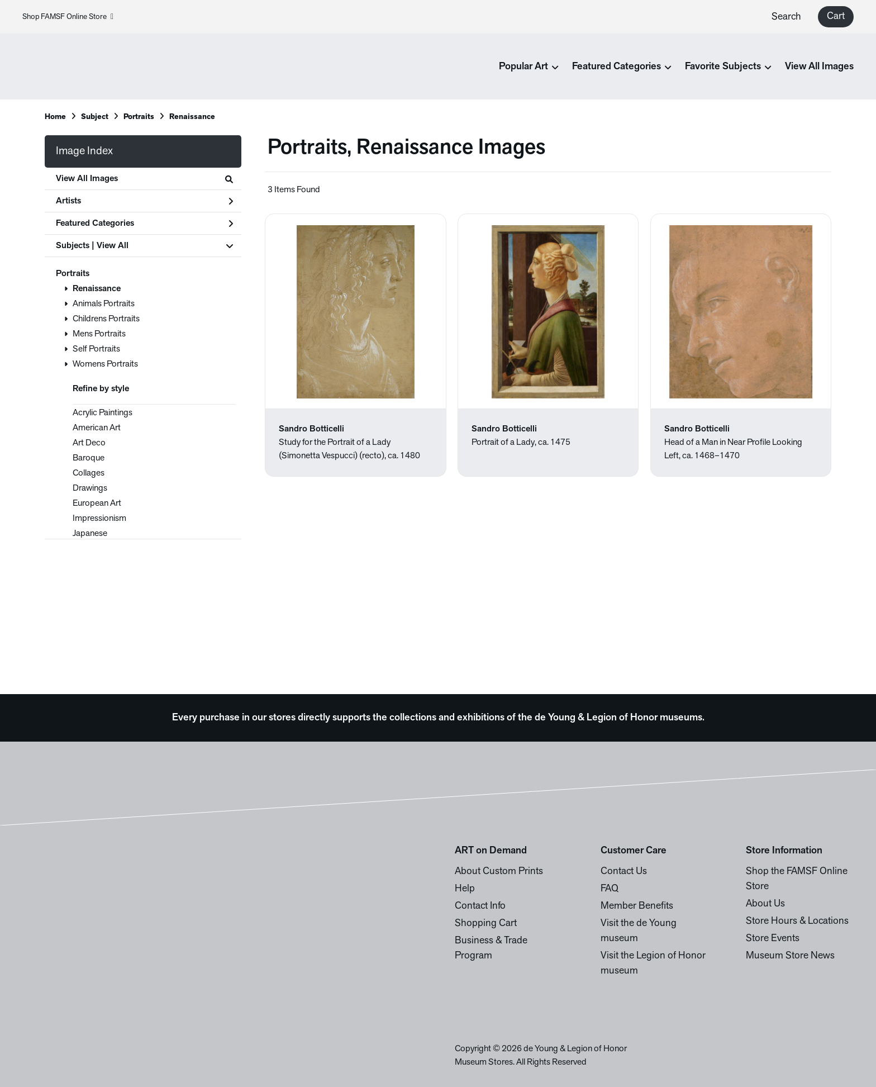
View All (112, 245)
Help (465, 889)
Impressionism (99, 518)
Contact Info (480, 906)
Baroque (88, 458)
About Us (765, 904)
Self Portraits (96, 349)
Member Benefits (637, 906)
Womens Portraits (105, 364)
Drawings (90, 488)
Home (55, 117)
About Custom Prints (499, 871)
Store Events (772, 938)
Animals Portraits (104, 304)
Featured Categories (144, 223)
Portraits (72, 273)
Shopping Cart (486, 923)
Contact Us (624, 871)
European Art (97, 503)
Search (786, 17)
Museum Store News (790, 956)
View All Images (819, 66)
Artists (144, 201)
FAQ (609, 889)
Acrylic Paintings (102, 413)
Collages (88, 473)
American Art (97, 428)
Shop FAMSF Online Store (67, 17)
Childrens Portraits (106, 319)
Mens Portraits (99, 334)
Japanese (90, 533)
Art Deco (89, 443)
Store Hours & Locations (797, 921)
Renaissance (97, 288)
